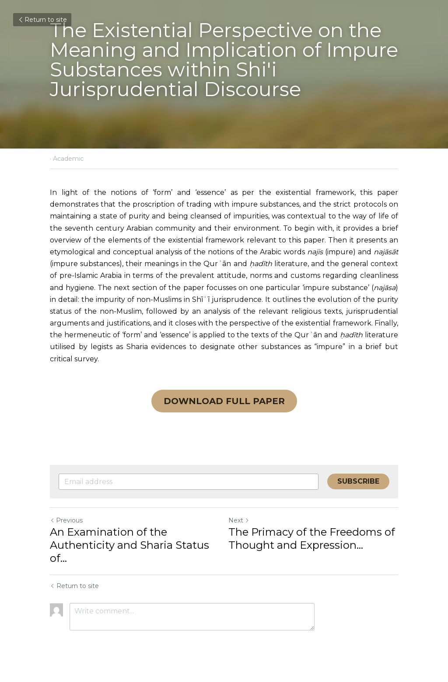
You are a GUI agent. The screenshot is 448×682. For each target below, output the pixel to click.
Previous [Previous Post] (66, 520)
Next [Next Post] (238, 520)
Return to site (42, 20)
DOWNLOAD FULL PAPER (224, 401)
